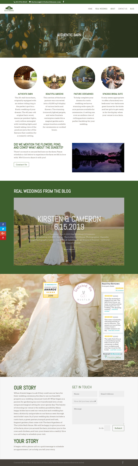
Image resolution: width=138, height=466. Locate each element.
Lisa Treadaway (52, 238)
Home (90, 9)
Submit (118, 428)
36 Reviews (115, 354)
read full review (114, 330)
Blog (132, 9)
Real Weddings (101, 9)
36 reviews (119, 290)
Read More (69, 253)
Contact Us (122, 9)
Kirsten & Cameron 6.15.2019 (69, 227)
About (112, 9)
